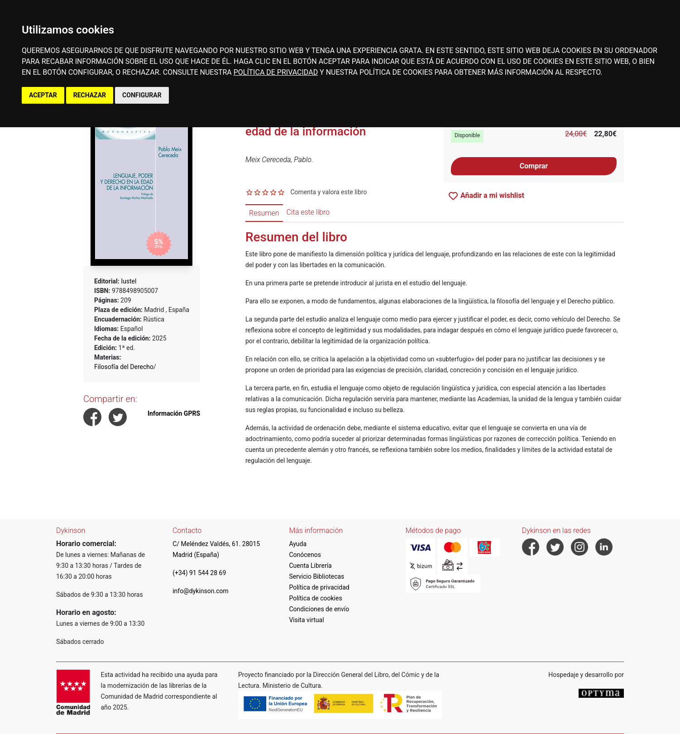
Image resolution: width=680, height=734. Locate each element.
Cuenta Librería (310, 565)
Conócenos (305, 554)
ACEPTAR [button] (43, 95)
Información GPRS (174, 413)
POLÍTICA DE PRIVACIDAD (276, 72)
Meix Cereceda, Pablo (278, 159)
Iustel (128, 281)
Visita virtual (306, 620)
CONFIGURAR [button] (142, 95)
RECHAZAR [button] (89, 95)
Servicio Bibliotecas (316, 576)
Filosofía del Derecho (123, 366)
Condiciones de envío (319, 609)
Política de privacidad (319, 587)
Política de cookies (315, 598)
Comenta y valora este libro (328, 192)
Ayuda (297, 543)
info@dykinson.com (200, 591)
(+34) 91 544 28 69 (199, 572)
